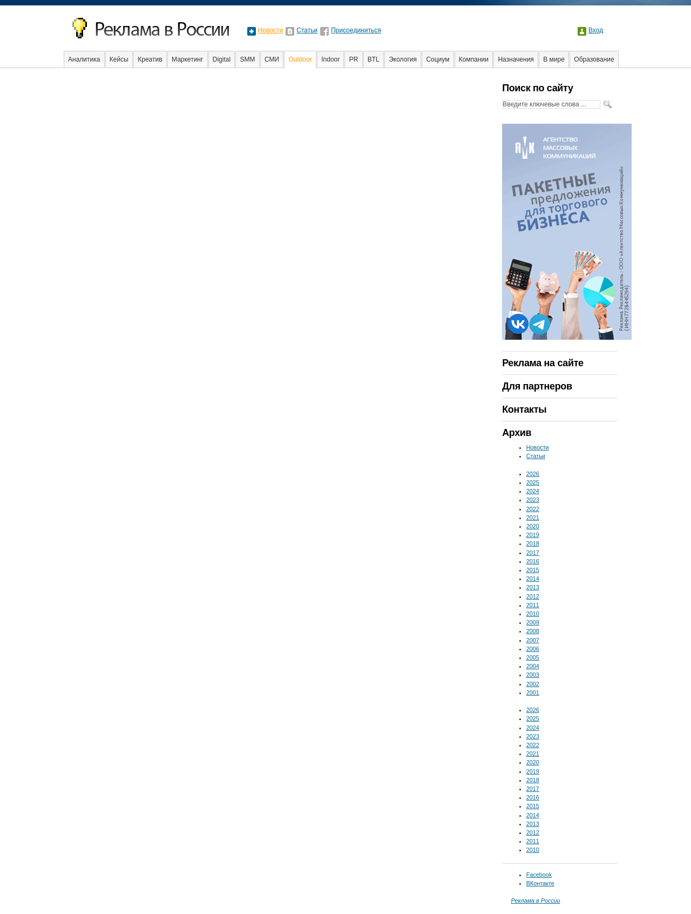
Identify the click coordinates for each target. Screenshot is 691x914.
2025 (532, 482)
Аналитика (84, 59)
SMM (247, 59)
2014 (532, 578)
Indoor (330, 59)
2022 (532, 509)
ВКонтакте (540, 883)
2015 (532, 570)
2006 (532, 649)
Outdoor (299, 59)
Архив (516, 432)
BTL (374, 59)
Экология (403, 59)
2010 (532, 613)
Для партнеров (537, 386)
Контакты (524, 409)
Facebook (539, 874)
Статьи (306, 30)
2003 (532, 674)
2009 (532, 622)
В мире (554, 59)
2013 (532, 587)
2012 (532, 596)
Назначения (516, 59)
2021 (532, 517)
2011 (532, 605)
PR (353, 59)
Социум (437, 59)
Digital (222, 59)
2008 (532, 631)
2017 (532, 552)
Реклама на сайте (543, 363)
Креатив (150, 59)
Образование (594, 59)
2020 (532, 526)
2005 (532, 657)
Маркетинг (187, 59)
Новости (270, 30)
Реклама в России (535, 900)
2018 (532, 543)
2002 (532, 684)
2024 (532, 491)
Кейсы (119, 59)
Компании (474, 59)
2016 (532, 561)
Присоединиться (356, 30)
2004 (532, 666)
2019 (532, 535)
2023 (532, 499)
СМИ (272, 59)
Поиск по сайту (537, 88)
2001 (532, 692)
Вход (595, 30)
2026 (532, 474)
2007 (532, 640)
